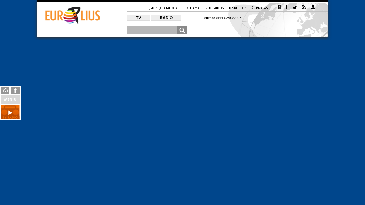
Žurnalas (260, 8)
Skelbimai (192, 8)
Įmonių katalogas (164, 8)
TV (138, 17)
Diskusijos (238, 8)
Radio (166, 17)
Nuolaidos (214, 8)
